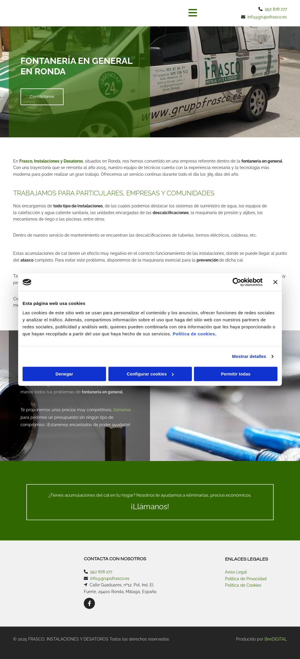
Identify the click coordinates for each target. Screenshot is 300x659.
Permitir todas (235, 373)
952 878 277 (276, 9)
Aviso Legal (236, 572)
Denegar (64, 373)
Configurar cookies (150, 373)
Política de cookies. (194, 333)
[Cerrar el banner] (275, 282)
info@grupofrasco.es (267, 17)
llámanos (122, 409)
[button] (152, 13)
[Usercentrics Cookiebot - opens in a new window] (236, 282)
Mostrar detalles (249, 356)
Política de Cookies (243, 585)
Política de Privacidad (246, 578)
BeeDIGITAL (276, 639)
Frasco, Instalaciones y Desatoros (51, 161)
